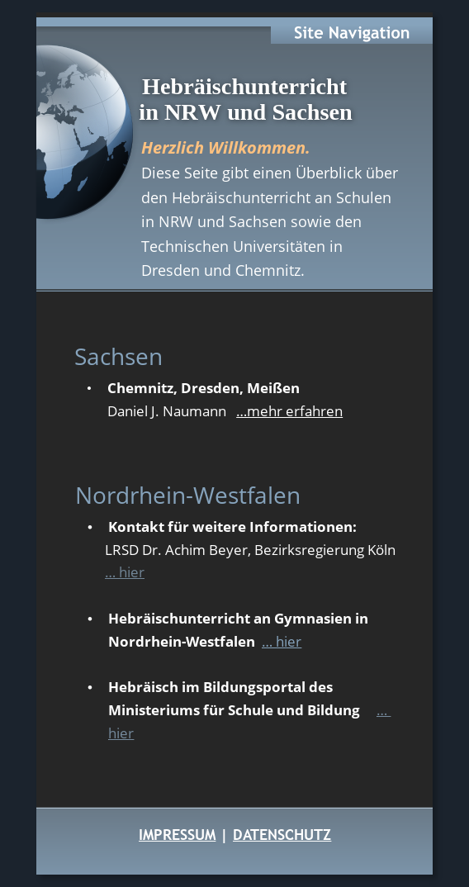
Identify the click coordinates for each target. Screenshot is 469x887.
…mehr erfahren (289, 410)
